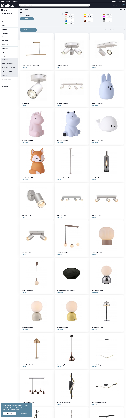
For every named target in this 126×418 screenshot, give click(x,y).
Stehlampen (5, 59)
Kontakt (114, 1)
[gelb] (85, 14)
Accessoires (5, 86)
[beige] (66, 16)
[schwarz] (104, 19)
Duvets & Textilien (6, 79)
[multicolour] (66, 19)
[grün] (66, 23)
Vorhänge (4, 83)
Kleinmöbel (5, 33)
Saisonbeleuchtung (7, 71)
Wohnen (4, 21)
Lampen (4, 56)
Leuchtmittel (5, 75)
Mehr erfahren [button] (15, 409)
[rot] (66, 14)
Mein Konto (122, 1)
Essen (3, 25)
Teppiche (4, 52)
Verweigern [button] (24, 413)
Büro (3, 37)
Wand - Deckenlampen (7, 63)
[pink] (104, 16)
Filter (26, 18)
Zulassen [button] (9, 413)
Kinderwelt (5, 40)
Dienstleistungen (5, 1)
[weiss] (85, 19)
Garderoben (5, 44)
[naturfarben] (104, 14)
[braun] (85, 21)
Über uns (15, 1)
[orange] (85, 16)
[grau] (104, 21)
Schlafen (4, 29)
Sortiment (22, 9)
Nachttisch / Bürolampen (8, 67)
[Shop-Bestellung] (28, 30)
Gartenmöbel (5, 18)
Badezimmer (5, 48)
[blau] (66, 21)
